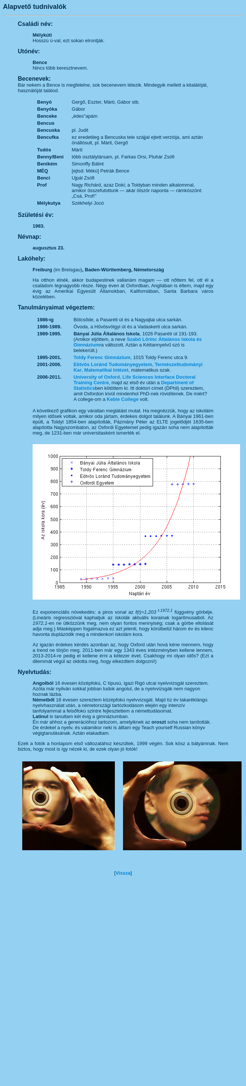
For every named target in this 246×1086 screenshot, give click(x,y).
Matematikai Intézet (106, 370)
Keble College (123, 399)
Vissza (123, 873)
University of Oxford (96, 377)
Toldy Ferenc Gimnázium (101, 357)
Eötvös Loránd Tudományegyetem (112, 364)
